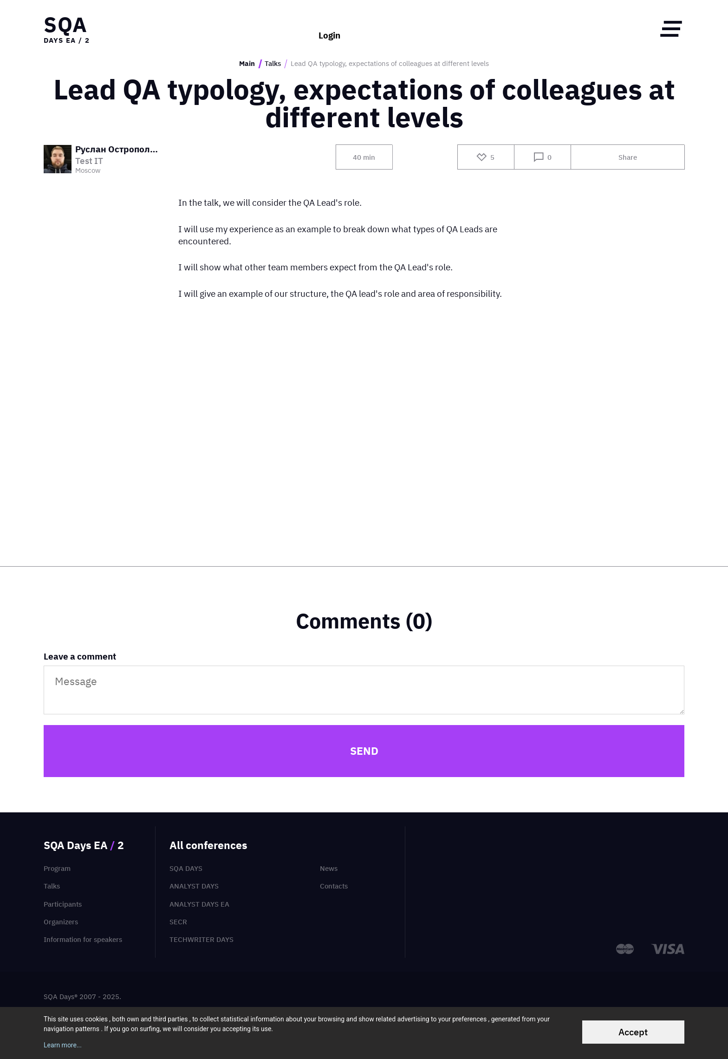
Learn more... (63, 1045)
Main (247, 63)
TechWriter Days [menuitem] (201, 939)
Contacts (334, 886)
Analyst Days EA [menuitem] (199, 904)
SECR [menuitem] (178, 921)
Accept (633, 1032)
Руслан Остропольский (118, 150)
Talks (273, 63)
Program (57, 868)
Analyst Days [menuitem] (194, 886)
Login (329, 28)
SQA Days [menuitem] (185, 868)
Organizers (61, 921)
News (329, 868)
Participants (63, 904)
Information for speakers (83, 939)
